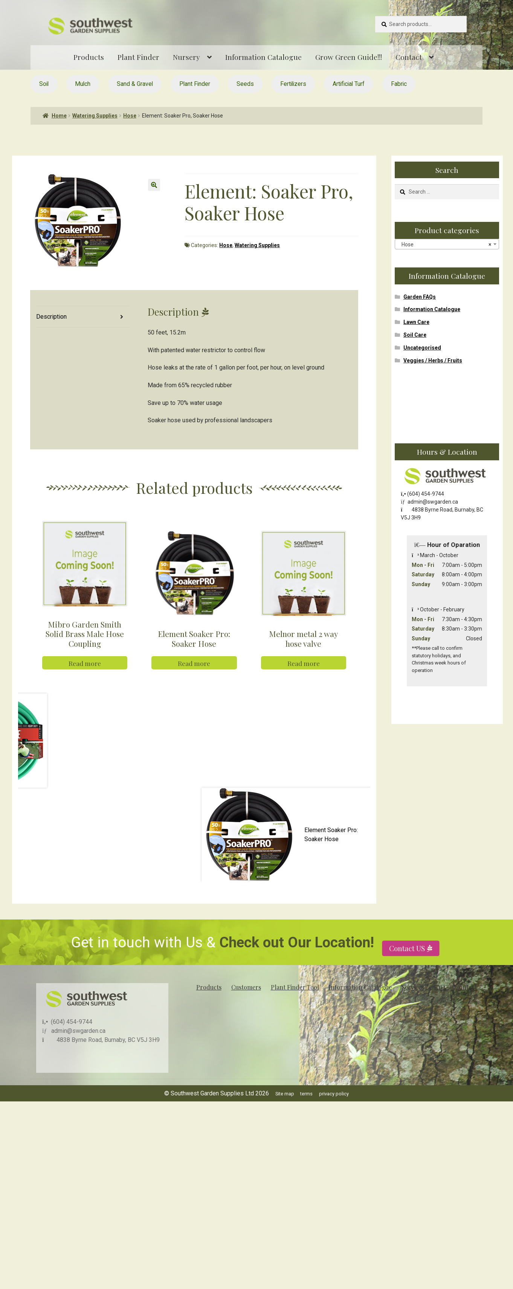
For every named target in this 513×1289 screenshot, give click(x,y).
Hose (129, 116)
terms (306, 1110)
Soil (44, 83)
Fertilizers (293, 83)
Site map (284, 1110)
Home (59, 116)
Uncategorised (422, 348)
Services (413, 1004)
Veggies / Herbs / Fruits (432, 360)
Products (88, 57)
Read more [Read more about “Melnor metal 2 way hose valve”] (303, 679)
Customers (246, 1004)
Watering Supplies (95, 116)
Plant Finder (138, 57)
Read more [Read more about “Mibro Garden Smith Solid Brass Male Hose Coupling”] (85, 679)
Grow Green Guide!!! (348, 57)
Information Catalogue (263, 57)
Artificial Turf (349, 83)
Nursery (186, 57)
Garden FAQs (419, 297)
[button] (154, 185)
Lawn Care (416, 322)
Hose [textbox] (444, 244)
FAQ (439, 1004)
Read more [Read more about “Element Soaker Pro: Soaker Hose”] (194, 679)
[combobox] (447, 244)
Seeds (245, 83)
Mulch (82, 83)
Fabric (399, 83)
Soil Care (414, 335)
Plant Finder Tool (295, 1004)
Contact (408, 57)
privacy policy (334, 1110)
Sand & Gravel (135, 83)
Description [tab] (51, 316)
